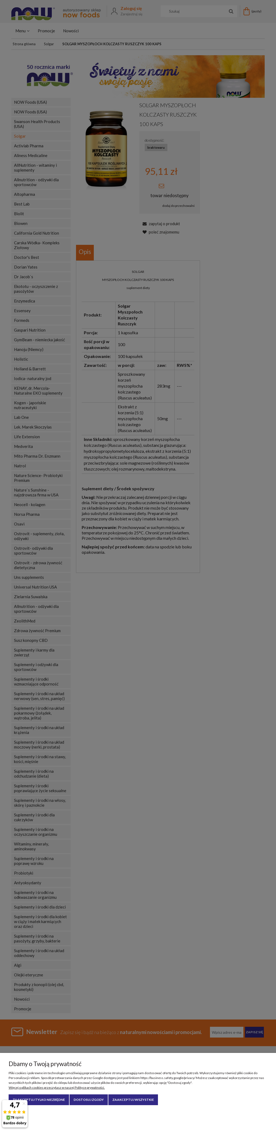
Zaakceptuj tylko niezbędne (39, 1100)
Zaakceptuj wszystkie (133, 1100)
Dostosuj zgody (89, 1100)
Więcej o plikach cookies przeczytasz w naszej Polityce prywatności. (57, 1087)
